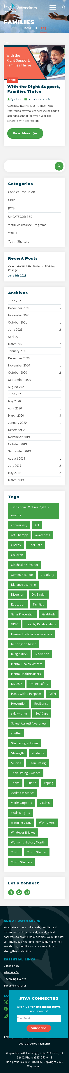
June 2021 (15, 329)
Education (18, 604)
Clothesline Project (24, 565)
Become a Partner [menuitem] (15, 985)
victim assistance (22, 793)
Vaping (48, 783)
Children (17, 555)
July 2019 (14, 465)
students (38, 753)
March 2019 (16, 480)
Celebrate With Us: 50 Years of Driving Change (31, 268)
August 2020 (16, 387)
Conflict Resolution (21, 192)
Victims (45, 803)
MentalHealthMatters (26, 674)
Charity (16, 545)
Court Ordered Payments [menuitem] (34, 1043)
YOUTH (13, 80)
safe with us (19, 713)
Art (37, 525)
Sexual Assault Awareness (29, 723)
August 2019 (16, 458)
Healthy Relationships (40, 624)
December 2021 (18, 308)
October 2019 (17, 444)
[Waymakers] (20, 7)
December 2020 (19, 358)
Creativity (47, 574)
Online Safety (38, 684)
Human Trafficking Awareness (31, 634)
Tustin (31, 783)
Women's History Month (28, 842)
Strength (17, 753)
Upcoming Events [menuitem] (15, 979)
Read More (25, 133)
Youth (15, 852)
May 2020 (14, 401)
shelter (16, 733)
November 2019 (19, 437)
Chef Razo (35, 545)
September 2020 (19, 380)
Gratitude (49, 614)
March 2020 (16, 415)
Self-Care (41, 713)
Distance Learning (23, 584)
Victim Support (21, 803)
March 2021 (16, 344)
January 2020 (17, 422)
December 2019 (18, 430)
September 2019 (19, 451)
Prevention (18, 703)
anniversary (19, 525)
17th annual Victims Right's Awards (30, 511)
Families (38, 604)
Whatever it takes (23, 832)
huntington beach (23, 644)
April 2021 (15, 337)
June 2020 (15, 394)
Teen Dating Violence (25, 773)
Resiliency (41, 703)
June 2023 (15, 301)
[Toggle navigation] (52, 7)
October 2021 (17, 322)
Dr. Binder (39, 594)
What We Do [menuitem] (11, 972)
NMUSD (16, 684)
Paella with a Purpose (26, 693)
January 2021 (17, 351)
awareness (42, 535)
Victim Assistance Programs (27, 225)
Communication (22, 574)
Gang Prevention (22, 614)
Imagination (19, 654)
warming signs (21, 822)
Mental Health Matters (26, 664)
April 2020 (15, 408)
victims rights (20, 812)
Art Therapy (19, 535)
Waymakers (47, 822)
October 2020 (17, 372)
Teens (15, 783)
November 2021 (19, 315)
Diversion (17, 594)
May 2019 (14, 473)
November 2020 (19, 365)
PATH (11, 208)
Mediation (42, 654)
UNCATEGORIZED (20, 216)
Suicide (16, 763)
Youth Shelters (18, 241)
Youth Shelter (37, 852)
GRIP (11, 200)
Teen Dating (37, 763)
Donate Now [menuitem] (11, 966)
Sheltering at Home (24, 743)
